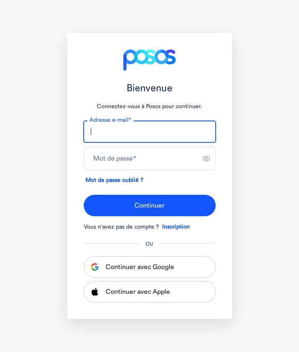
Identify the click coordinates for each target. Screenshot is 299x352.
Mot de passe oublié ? (114, 180)
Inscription (176, 227)
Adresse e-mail (110, 120)
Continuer (149, 205)
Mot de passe (114, 158)
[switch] (206, 158)
